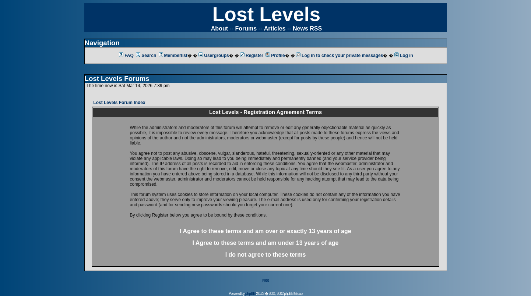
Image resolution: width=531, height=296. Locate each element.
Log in (403, 55)
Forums (246, 28)
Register (251, 55)
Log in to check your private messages (339, 55)
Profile (275, 55)
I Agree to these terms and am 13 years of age (266, 243)
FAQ (126, 55)
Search (146, 55)
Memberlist (173, 55)
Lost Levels (266, 14)
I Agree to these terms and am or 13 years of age (265, 231)
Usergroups (213, 55)
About (219, 28)
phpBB (250, 294)
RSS (265, 281)
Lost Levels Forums (117, 78)
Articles (275, 28)
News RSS (307, 28)
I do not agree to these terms (265, 255)
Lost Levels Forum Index (119, 102)
